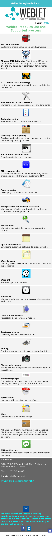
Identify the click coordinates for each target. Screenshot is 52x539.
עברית (46, 23)
